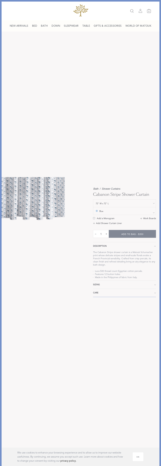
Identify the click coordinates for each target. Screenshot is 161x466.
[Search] (132, 11)
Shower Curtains (111, 188)
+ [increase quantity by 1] (106, 233)
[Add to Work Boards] (148, 218)
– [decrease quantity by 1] (95, 233)
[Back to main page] (80, 10)
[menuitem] (19, 26)
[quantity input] (101, 234)
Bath (96, 188)
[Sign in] (140, 11)
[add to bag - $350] (132, 234)
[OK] (138, 456)
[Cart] (149, 10)
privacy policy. (68, 460)
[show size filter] (124, 203)
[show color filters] (124, 211)
